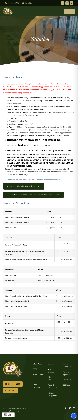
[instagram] (67, 3)
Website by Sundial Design (11, 411)
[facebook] (62, 3)
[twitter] (71, 3)
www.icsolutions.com (40, 84)
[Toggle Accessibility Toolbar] (73, 415)
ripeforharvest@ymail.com (28, 130)
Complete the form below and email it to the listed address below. (33, 179)
